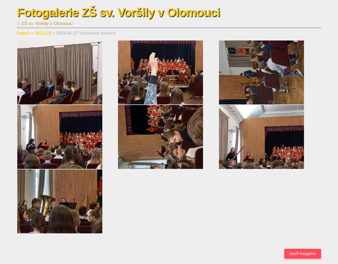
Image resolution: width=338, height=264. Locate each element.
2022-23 (43, 33)
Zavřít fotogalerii (302, 253)
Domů (23, 33)
